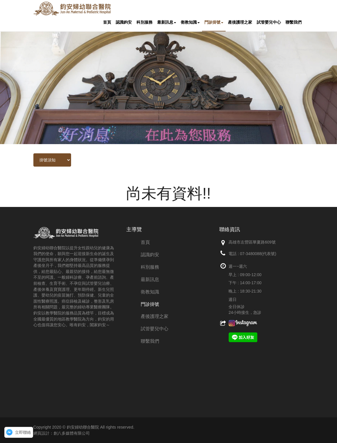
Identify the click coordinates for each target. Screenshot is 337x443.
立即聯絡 (23, 432)
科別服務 (144, 22)
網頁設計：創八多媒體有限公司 (61, 433)
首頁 (107, 22)
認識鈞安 (124, 22)
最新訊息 (166, 22)
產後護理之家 (240, 22)
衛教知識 (190, 22)
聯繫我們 (293, 22)
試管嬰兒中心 (269, 22)
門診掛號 (213, 22)
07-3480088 (251, 253)
